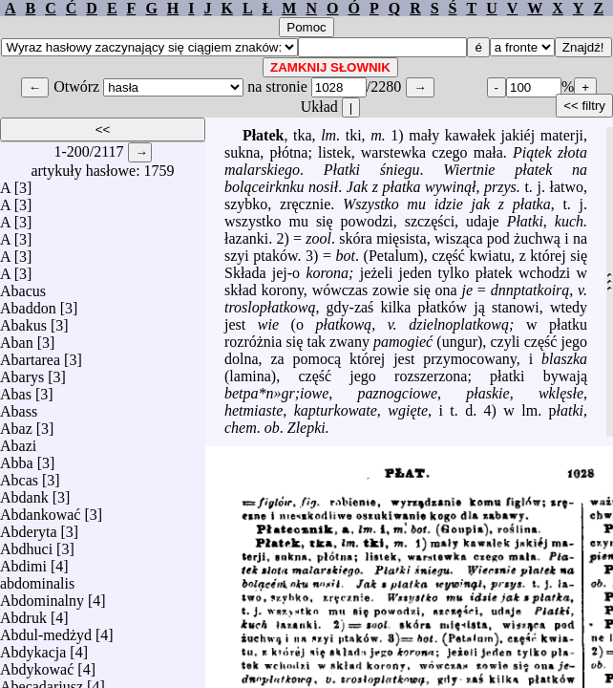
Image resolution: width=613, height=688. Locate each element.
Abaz (16, 424)
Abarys (22, 372)
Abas (16, 389)
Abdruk (23, 613)
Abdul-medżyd (46, 630)
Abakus (23, 320)
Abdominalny (42, 596)
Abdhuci (26, 544)
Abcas (19, 475)
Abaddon (28, 303)
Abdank (24, 492)
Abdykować (37, 664)
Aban (16, 338)
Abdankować (40, 510)
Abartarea (30, 355)
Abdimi (23, 561)
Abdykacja (33, 647)
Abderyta (28, 527)
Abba (16, 458)
